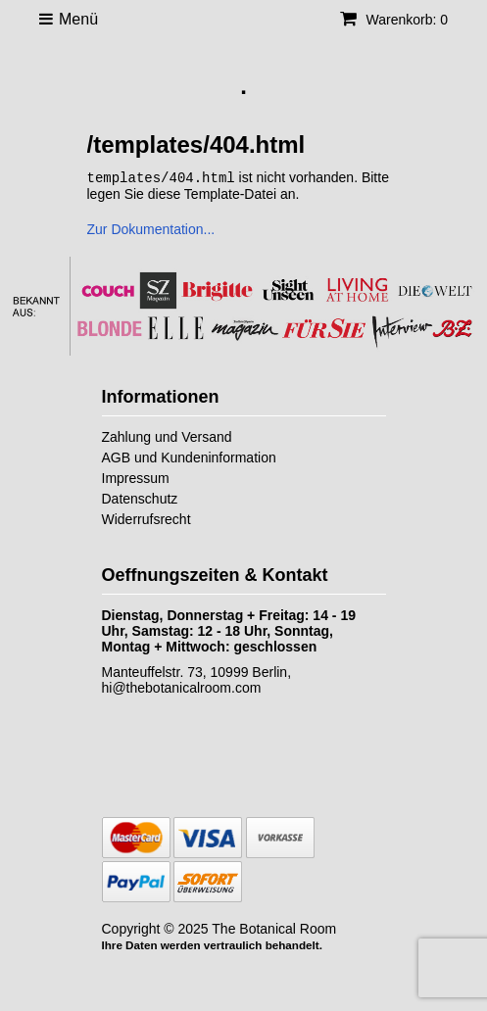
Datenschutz (140, 498)
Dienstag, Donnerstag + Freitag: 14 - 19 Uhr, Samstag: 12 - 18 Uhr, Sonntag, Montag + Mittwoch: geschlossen (229, 629)
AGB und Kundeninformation (189, 456)
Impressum (136, 477)
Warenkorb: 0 (394, 19)
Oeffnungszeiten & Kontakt (215, 574)
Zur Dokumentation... (151, 228)
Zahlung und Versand (167, 436)
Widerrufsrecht (146, 518)
